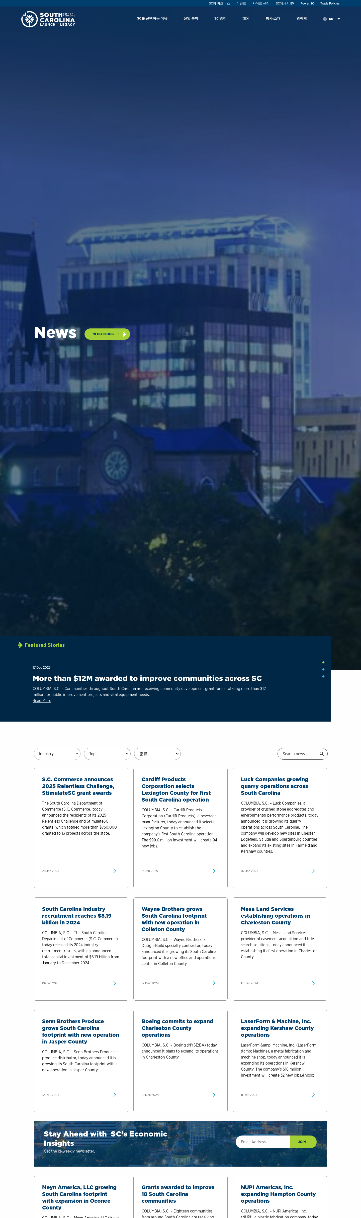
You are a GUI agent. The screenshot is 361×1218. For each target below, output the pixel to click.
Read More (42, 700)
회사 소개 (272, 18)
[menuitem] (152, 19)
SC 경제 (220, 18)
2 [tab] (323, 669)
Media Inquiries (106, 334)
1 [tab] (323, 662)
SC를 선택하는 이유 (152, 18)
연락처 (301, 18)
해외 (245, 18)
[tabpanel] (156, 685)
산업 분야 (191, 18)
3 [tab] (323, 676)
